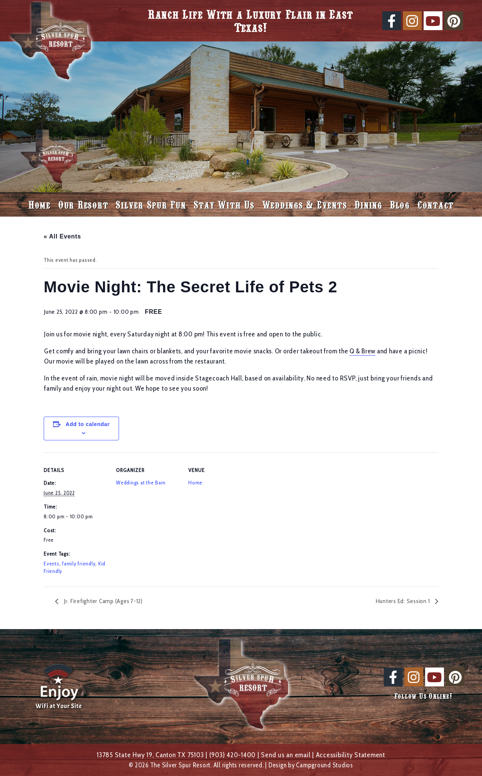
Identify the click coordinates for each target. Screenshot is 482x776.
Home (39, 204)
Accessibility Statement (350, 754)
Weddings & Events (304, 204)
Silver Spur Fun (151, 204)
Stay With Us (224, 204)
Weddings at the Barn (141, 482)
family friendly (78, 563)
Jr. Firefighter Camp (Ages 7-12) (102, 601)
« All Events (62, 236)
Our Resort (83, 204)
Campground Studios (324, 765)
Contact (435, 204)
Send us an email (285, 754)
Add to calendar (88, 424)
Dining (368, 204)
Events (51, 563)
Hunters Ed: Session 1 (404, 601)
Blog (400, 204)
